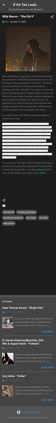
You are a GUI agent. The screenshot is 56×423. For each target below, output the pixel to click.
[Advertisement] (28, 263)
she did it (43, 218)
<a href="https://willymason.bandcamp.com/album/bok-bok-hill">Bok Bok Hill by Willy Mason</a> (28, 185)
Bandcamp (43, 169)
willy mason (8, 223)
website (42, 173)
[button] (52, 17)
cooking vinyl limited (26, 212)
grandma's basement (13, 218)
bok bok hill (8, 212)
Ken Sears (31, 218)
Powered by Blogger (28, 412)
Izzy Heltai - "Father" (14, 376)
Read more (48, 331)
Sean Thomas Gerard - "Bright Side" (23, 307)
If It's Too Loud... (25, 5)
